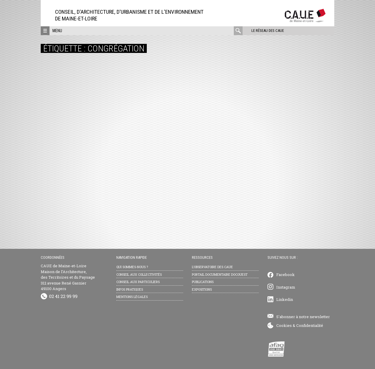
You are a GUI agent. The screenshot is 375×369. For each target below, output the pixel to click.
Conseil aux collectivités (139, 274)
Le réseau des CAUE (267, 30)
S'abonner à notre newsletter (303, 316)
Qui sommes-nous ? (132, 267)
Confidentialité (309, 325)
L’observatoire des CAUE (212, 267)
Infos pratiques (129, 289)
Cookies (284, 325)
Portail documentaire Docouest (220, 274)
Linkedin (284, 299)
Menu (57, 30)
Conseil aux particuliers (138, 282)
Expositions (202, 289)
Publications (203, 282)
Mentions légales (132, 296)
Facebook (285, 274)
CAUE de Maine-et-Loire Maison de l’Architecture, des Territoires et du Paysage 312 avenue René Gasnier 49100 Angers (68, 277)
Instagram (285, 287)
